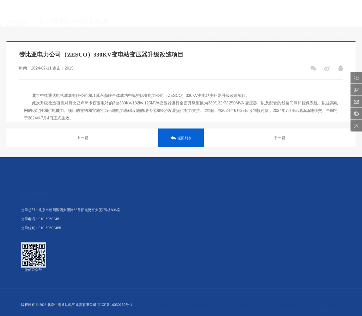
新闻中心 (245, 197)
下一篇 (280, 139)
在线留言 (287, 197)
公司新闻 (243, 211)
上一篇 (82, 139)
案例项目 (203, 197)
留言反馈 (285, 211)
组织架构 (159, 220)
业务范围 (159, 248)
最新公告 (243, 230)
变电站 (199, 220)
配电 (197, 230)
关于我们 (161, 197)
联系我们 (329, 197)
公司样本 (159, 258)
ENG (348, 16)
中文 (338, 16)
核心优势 (159, 239)
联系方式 (327, 211)
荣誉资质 (159, 230)
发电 (197, 211)
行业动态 (243, 220)
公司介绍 (159, 211)
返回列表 (181, 139)
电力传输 (201, 239)
